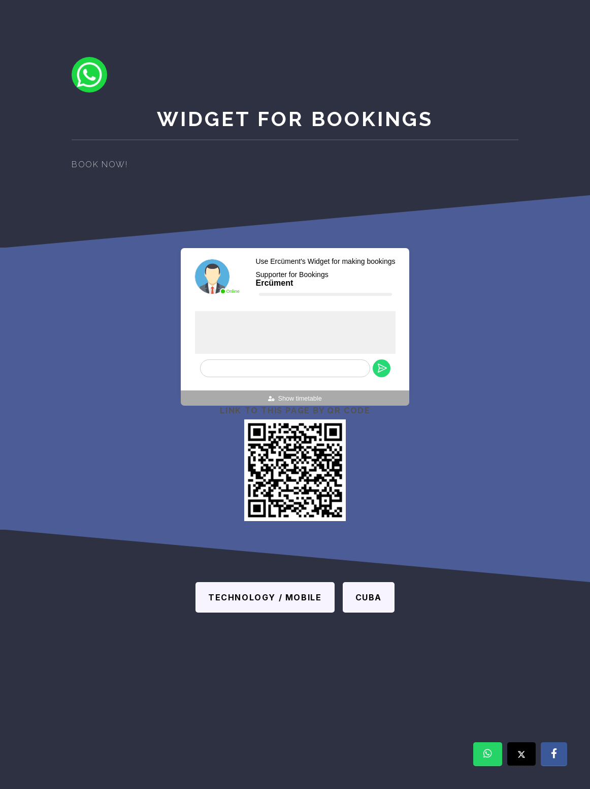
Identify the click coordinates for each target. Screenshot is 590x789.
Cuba (368, 597)
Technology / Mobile (264, 597)
